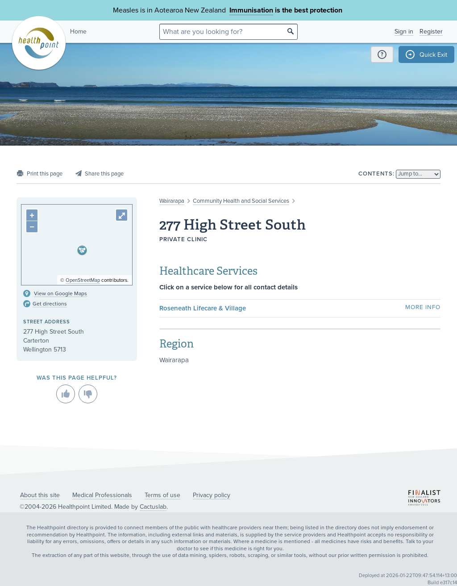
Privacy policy (211, 495)
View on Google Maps (60, 293)
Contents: (376, 173)
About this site (40, 495)
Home (78, 31)
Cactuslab (153, 507)
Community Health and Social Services (241, 201)
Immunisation (251, 10)
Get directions (50, 304)
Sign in (404, 31)
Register (431, 31)
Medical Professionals (102, 495)
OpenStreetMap (83, 280)
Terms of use (162, 495)
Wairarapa (171, 201)
